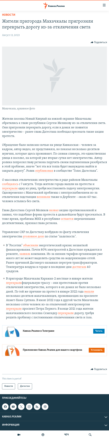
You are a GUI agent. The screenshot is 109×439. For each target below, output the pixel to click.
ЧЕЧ (66, 434)
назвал (54, 210)
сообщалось (10, 184)
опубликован (44, 171)
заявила (24, 254)
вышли (89, 291)
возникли (43, 197)
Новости (8, 15)
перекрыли (10, 188)
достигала (79, 267)
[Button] (99, 42)
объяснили (30, 245)
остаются (67, 219)
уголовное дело (33, 236)
